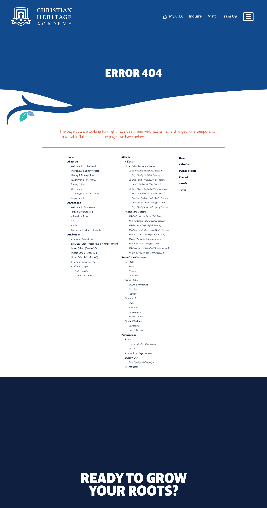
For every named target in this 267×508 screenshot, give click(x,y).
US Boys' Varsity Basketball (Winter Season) (149, 189)
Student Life (131, 299)
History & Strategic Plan (82, 175)
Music (131, 267)
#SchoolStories (185, 171)
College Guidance (83, 271)
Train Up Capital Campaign (141, 362)
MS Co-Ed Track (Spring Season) (144, 244)
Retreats (132, 294)
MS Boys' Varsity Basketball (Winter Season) (149, 230)
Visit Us (74, 221)
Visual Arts (134, 276)
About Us (72, 162)
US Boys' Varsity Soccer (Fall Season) (145, 171)
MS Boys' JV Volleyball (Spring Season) (146, 253)
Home (70, 157)
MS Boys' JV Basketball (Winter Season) (147, 235)
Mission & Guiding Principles (85, 171)
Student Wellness (133, 321)
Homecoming (135, 312)
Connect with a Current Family (86, 230)
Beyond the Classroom (134, 257)
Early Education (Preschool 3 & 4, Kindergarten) (94, 244)
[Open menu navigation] (248, 17)
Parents (128, 340)
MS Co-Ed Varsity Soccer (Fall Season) (146, 216)
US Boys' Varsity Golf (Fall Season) (144, 175)
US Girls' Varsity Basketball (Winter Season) (148, 198)
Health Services (136, 330)
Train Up (229, 16)
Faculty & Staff (78, 185)
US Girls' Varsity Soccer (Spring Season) (147, 203)
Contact (181, 177)
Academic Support (80, 267)
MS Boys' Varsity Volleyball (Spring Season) (149, 248)
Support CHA (131, 358)
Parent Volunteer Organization (143, 344)
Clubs (131, 303)
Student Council (136, 317)
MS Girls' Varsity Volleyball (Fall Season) (147, 221)
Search (180, 183)
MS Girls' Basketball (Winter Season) (145, 239)
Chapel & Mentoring (138, 285)
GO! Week (133, 289)
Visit (212, 16)
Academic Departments (83, 262)
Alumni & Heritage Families (138, 353)
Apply (74, 226)
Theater (132, 271)
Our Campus (77, 189)
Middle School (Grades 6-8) (84, 253)
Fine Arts (129, 262)
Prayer (132, 349)
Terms (180, 190)
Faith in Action (132, 280)
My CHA (176, 16)
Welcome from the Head (83, 166)
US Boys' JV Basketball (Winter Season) (147, 194)
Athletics (126, 157)
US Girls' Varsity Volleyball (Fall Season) (147, 180)
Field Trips (133, 308)
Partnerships (128, 335)
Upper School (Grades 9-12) (84, 257)
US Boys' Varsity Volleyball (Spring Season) (148, 207)
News (179, 158)
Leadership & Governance (84, 180)
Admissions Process (80, 216)
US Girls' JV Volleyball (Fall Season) (145, 185)
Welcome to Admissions (83, 207)
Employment (77, 198)
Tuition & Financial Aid (82, 212)
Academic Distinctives (82, 239)
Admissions (74, 203)
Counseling (134, 326)
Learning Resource (83, 276)
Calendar (182, 164)
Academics (73, 234)
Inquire (195, 16)
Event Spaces (131, 367)
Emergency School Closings (87, 194)
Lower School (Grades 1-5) (84, 248)
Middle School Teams (135, 212)
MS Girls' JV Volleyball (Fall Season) (145, 226)
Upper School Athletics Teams (140, 166)
